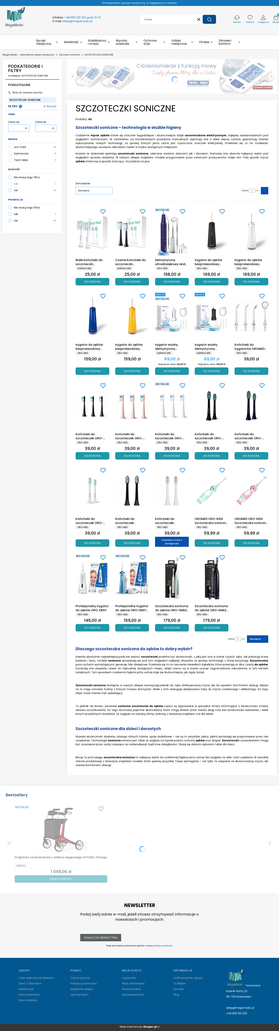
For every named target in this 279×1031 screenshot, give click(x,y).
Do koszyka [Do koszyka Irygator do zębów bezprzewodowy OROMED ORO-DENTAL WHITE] (251, 281)
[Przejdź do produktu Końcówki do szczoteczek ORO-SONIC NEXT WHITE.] (172, 406)
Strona (245, 190)
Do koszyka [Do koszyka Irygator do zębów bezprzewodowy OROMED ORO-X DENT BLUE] (92, 371)
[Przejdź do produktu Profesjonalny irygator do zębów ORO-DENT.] (92, 578)
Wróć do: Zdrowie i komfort (25, 92)
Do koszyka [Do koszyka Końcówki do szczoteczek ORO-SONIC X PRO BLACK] (211, 455)
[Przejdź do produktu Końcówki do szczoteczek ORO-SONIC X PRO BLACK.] (211, 406)
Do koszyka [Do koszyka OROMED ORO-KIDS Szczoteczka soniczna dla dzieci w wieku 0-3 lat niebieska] (211, 543)
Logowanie (129, 978)
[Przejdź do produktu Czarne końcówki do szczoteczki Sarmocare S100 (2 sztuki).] (132, 232)
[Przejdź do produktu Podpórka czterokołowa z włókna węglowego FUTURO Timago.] (61, 829)
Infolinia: (77, 17)
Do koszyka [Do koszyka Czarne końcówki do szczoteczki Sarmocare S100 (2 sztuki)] (132, 281)
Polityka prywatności (83, 983)
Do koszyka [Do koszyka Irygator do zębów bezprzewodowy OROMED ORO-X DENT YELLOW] (132, 371)
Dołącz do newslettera (100, 937)
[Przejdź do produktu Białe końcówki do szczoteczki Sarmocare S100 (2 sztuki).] (92, 232)
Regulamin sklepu (81, 989)
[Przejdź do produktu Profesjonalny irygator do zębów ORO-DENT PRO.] (132, 578)
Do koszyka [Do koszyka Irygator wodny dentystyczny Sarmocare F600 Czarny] (211, 371)
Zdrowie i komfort (69, 54)
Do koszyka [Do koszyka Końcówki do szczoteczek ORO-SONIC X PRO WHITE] (92, 543)
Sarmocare (21, 153)
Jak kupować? (79, 994)
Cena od (13, 122)
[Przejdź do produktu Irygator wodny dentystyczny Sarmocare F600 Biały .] (172, 316)
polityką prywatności (162, 945)
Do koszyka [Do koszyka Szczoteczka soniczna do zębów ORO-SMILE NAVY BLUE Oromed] (211, 627)
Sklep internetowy (138, 1027)
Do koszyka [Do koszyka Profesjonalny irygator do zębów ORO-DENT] (92, 627)
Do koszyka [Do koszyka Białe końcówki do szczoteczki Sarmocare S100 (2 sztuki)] (92, 281)
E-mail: (72, 21)
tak (16, 184)
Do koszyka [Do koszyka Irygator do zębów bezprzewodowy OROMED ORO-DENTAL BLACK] (211, 281)
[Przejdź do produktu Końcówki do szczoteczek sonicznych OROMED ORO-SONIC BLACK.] (132, 490)
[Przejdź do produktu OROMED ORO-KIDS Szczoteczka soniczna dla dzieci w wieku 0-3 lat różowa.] (251, 490)
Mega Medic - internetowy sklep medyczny (28, 54)
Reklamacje (26, 989)
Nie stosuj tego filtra (27, 177)
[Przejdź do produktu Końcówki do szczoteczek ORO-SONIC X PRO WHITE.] (92, 490)
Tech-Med (21, 160)
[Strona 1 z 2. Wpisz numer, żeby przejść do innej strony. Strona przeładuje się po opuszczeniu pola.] (252, 191)
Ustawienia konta (133, 994)
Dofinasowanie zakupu (188, 978)
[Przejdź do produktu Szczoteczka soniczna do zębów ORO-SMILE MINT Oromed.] (172, 578)
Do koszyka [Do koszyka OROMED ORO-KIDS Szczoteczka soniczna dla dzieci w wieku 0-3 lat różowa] (251, 543)
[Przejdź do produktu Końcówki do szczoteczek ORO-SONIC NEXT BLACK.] (92, 406)
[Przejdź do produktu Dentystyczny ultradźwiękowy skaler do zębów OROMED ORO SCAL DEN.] (172, 232)
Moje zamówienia (133, 983)
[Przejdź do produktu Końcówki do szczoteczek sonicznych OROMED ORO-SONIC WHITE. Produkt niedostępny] (172, 490)
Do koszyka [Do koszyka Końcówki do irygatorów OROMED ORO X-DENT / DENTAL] (251, 371)
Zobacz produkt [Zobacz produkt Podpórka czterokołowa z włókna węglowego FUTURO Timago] (60, 879)
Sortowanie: (83, 183)
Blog (176, 994)
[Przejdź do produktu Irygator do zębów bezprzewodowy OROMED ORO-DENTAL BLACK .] (211, 232)
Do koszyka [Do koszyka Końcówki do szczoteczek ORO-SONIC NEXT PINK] (132, 455)
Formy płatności (29, 994)
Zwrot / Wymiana (30, 983)
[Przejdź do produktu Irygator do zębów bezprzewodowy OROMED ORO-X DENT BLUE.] (92, 316)
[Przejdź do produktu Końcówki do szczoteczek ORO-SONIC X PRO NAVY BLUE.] (251, 406)
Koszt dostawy (28, 1000)
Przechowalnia (131, 989)
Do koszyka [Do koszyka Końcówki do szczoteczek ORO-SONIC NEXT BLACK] (92, 455)
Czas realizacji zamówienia (36, 978)
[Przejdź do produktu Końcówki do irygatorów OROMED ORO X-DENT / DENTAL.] (251, 316)
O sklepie (179, 983)
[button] (209, 19)
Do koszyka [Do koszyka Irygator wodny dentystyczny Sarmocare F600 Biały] (172, 371)
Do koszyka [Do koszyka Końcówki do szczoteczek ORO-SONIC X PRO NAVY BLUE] (251, 455)
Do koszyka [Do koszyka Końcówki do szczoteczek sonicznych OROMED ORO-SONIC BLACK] (132, 543)
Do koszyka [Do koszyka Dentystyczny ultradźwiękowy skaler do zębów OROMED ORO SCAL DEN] (172, 281)
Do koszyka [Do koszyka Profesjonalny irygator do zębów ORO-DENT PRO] (132, 627)
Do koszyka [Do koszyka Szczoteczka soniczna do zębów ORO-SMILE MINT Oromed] (172, 627)
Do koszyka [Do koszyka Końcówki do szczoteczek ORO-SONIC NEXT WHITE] (172, 455)
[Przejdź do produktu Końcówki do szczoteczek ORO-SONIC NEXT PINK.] (132, 406)
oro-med (20, 147)
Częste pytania (80, 978)
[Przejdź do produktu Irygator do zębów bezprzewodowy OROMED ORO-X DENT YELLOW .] (132, 316)
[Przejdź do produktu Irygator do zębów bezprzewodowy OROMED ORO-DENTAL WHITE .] (251, 232)
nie (16, 190)
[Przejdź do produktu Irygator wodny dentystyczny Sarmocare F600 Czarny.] (211, 316)
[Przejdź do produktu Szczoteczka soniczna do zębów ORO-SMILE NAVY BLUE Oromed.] (211, 578)
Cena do (40, 122)
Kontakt (179, 989)
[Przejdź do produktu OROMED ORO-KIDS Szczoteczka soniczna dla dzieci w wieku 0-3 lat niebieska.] (211, 490)
